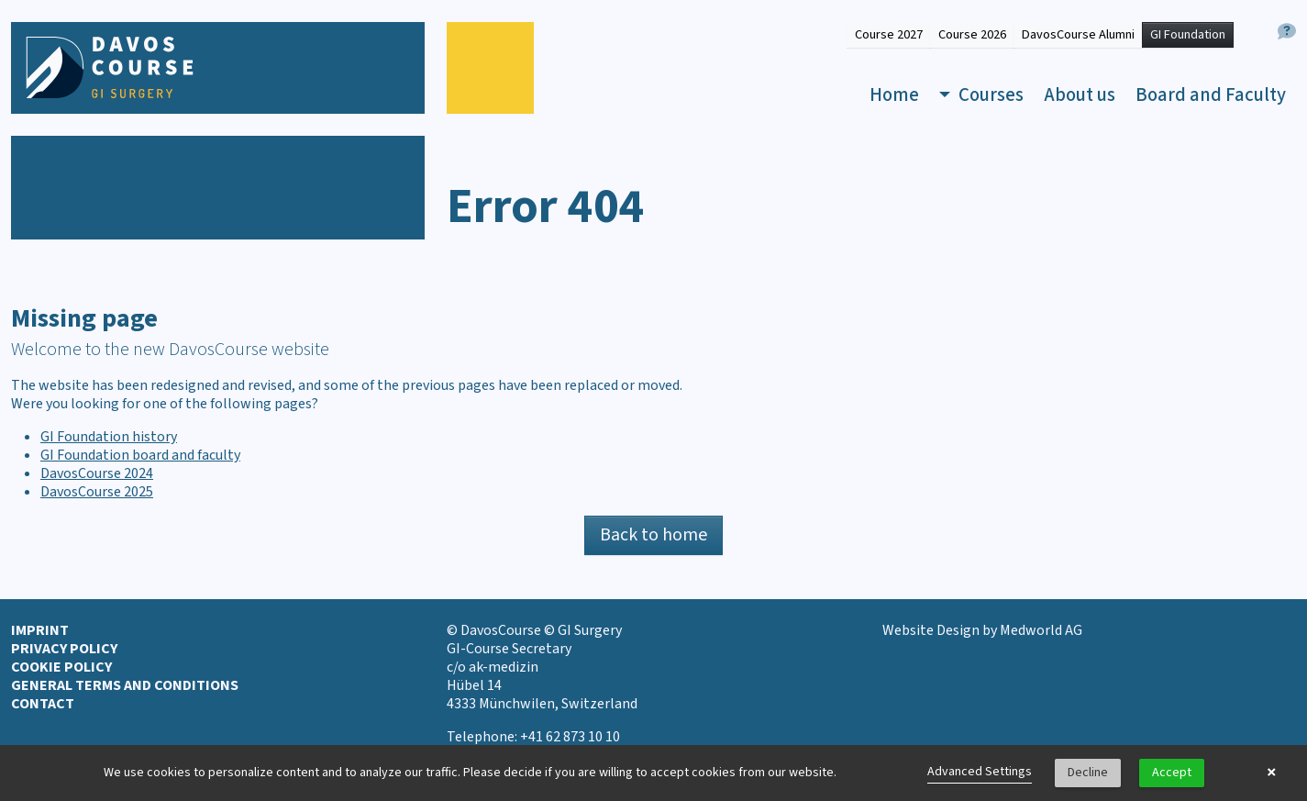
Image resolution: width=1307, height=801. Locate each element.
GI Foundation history (108, 437)
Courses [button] (989, 95)
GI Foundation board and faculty (140, 455)
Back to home (653, 535)
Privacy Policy (64, 649)
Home (894, 95)
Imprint (40, 630)
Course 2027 (889, 34)
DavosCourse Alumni (1078, 34)
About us (1079, 95)
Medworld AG (1041, 630)
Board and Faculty (1210, 95)
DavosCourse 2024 (96, 473)
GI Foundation (1187, 34)
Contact (42, 704)
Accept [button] (1171, 772)
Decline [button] (1088, 772)
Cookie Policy (61, 667)
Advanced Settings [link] (979, 771)
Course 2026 (972, 34)
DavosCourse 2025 (96, 492)
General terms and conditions (124, 685)
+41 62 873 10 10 (570, 737)
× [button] (1272, 772)
